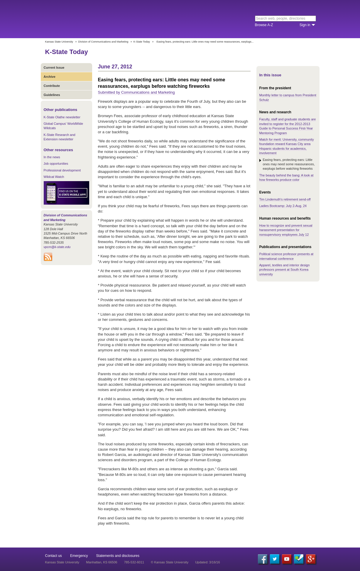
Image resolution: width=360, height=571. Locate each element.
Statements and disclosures (117, 556)
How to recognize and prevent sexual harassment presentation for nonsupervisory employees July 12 (285, 230)
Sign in (305, 25)
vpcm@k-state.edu (57, 247)
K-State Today (141, 41)
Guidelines (52, 95)
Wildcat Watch (54, 176)
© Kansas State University (169, 562)
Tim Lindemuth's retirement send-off (285, 199)
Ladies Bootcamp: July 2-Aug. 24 (283, 206)
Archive (49, 76)
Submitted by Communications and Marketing (136, 92)
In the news (52, 157)
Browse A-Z (264, 25)
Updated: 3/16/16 (207, 562)
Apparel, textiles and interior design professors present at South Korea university (284, 269)
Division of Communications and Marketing (103, 41)
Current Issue (54, 67)
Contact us (53, 556)
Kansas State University (92, 19)
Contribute (52, 85)
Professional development (62, 170)
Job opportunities (56, 163)
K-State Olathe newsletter (62, 117)
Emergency (79, 556)
